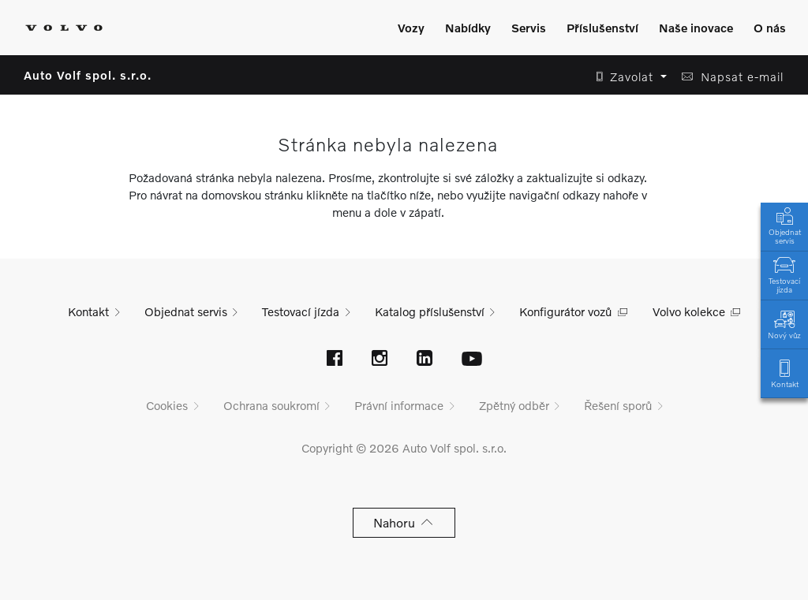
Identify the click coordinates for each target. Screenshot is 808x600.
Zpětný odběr (514, 405)
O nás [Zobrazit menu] (770, 27)
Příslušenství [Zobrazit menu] (602, 27)
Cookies (167, 405)
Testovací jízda (784, 273)
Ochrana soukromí (271, 405)
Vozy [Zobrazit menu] (411, 27)
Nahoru (404, 522)
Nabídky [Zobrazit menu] (468, 27)
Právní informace (398, 405)
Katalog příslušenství (429, 311)
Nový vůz (784, 323)
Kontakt (784, 372)
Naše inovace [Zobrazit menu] (696, 27)
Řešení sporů (618, 405)
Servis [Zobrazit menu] (528, 27)
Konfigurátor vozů (565, 311)
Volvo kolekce (689, 311)
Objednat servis (784, 224)
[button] (627, 76)
